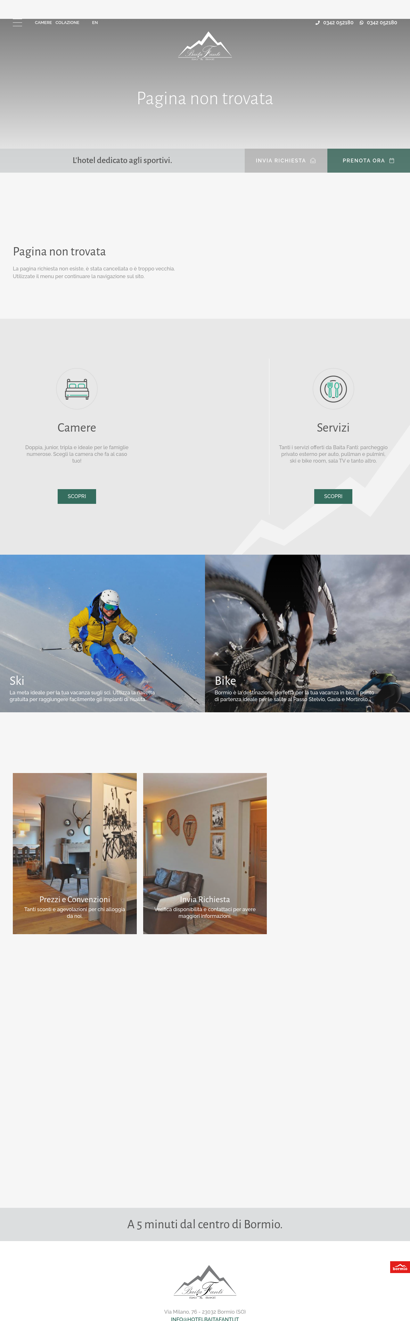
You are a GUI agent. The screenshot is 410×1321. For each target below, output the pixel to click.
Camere (43, 22)
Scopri (77, 496)
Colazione (67, 22)
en (95, 22)
